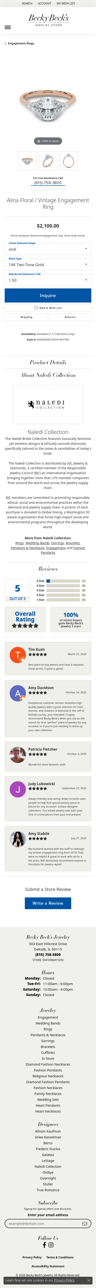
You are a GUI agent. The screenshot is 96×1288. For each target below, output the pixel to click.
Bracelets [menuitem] (48, 1046)
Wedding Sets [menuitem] (48, 1099)
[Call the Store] (48, 954)
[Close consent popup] (88, 1280)
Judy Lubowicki (41, 783)
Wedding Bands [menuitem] (48, 1023)
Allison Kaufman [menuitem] (48, 1131)
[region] (48, 103)
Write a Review (48, 903)
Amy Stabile (38, 833)
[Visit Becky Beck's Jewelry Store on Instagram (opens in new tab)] (50, 1245)
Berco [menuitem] (48, 1143)
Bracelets (73, 543)
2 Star (40, 595)
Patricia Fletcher (42, 749)
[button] (26, 3)
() (83, 581)
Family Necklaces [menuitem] (48, 1093)
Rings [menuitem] (48, 1029)
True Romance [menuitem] (48, 1190)
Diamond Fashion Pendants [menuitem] (48, 1082)
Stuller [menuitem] (48, 1184)
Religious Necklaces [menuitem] (48, 1076)
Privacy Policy (32, 1257)
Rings (19, 543)
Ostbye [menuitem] (47, 1172)
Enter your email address (48, 1215)
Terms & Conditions (60, 1257)
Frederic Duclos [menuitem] (48, 1149)
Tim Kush (36, 649)
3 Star (40, 590)
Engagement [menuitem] (48, 1017)
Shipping (26, 317)
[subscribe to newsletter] (85, 1223)
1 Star (40, 600)
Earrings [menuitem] (48, 1041)
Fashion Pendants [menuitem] (48, 1070)
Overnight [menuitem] (48, 1178)
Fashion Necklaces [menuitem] (48, 1088)
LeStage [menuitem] (48, 1160)
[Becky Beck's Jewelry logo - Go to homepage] (48, 20)
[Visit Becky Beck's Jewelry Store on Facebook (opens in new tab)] (44, 1245)
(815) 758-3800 (48, 183)
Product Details (48, 362)
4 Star (40, 586)
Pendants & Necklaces (27, 548)
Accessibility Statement (48, 1266)
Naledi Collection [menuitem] (48, 1166)
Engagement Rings (21, 43)
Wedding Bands (38, 543)
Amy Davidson (41, 687)
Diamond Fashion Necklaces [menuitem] (48, 1064)
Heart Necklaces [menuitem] (48, 1111)
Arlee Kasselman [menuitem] (48, 1137)
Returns (70, 317)
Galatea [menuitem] (48, 1154)
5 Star (40, 581)
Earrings (57, 543)
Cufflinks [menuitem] (48, 1052)
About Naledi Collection (48, 375)
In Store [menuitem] (48, 1058)
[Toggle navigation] (7, 25)
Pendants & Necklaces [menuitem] (48, 1035)
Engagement (56, 548)
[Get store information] (47, 960)
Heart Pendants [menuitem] (48, 1105)
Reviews (48, 568)
